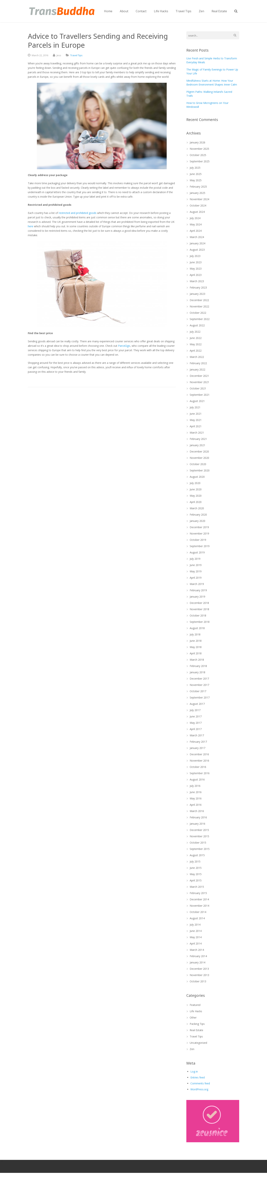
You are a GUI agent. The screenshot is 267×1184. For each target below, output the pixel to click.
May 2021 (196, 420)
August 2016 (197, 779)
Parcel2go (124, 345)
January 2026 (197, 142)
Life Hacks (196, 1011)
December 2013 (199, 968)
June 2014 (196, 931)
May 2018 (196, 647)
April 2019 (196, 577)
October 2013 (198, 981)
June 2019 (196, 565)
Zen (192, 1049)
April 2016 (196, 804)
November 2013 (199, 975)
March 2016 (197, 811)
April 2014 (196, 943)
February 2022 (198, 363)
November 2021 (199, 382)
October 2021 (198, 388)
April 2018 (196, 653)
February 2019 (198, 590)
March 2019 (197, 584)
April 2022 (196, 350)
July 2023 (195, 256)
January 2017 (197, 748)
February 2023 (198, 287)
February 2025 (198, 186)
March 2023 (197, 281)
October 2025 (198, 155)
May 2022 (196, 344)
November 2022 (199, 306)
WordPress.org (199, 1089)
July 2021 (195, 407)
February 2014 (198, 956)
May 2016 (196, 798)
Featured (195, 1005)
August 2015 (197, 855)
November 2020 (199, 458)
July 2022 (195, 331)
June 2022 (196, 338)
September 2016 (200, 773)
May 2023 (196, 268)
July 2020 (195, 483)
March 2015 (197, 886)
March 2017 (197, 735)
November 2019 (199, 533)
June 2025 (196, 174)
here (30, 226)
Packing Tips (197, 1024)
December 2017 (199, 678)
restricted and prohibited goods (77, 213)
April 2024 (196, 230)
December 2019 (199, 527)
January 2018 (197, 672)
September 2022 (200, 319)
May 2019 (196, 571)
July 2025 (195, 167)
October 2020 (198, 464)
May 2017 (196, 722)
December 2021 (199, 376)
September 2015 (200, 849)
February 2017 (198, 741)
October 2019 (198, 540)
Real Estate (196, 1030)
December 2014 (199, 899)
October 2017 (198, 691)
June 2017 (196, 716)
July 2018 (195, 634)
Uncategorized (198, 1042)
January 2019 (197, 596)
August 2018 (197, 628)
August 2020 (197, 476)
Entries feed (197, 1077)
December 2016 (199, 754)
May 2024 (196, 224)
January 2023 (197, 294)
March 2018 (197, 659)
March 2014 (197, 950)
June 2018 (196, 640)
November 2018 (199, 609)
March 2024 (197, 237)
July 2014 (195, 924)
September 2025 (200, 161)
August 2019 (197, 552)
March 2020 (197, 508)
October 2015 (198, 842)
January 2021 (197, 445)
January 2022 (197, 369)
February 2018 (198, 666)
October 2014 (198, 912)
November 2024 (199, 199)
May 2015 (196, 874)
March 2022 (197, 357)
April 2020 (196, 502)
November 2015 (199, 836)
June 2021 (196, 413)
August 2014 (197, 918)
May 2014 (196, 937)
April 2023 (196, 275)
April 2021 (196, 426)
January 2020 (197, 521)
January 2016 (197, 823)
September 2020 (200, 470)
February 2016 (198, 817)
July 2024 (195, 218)
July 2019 (195, 558)
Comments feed (200, 1083)
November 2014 (199, 905)
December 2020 (199, 451)
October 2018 (198, 615)
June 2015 (196, 868)
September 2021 (200, 394)
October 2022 (198, 312)
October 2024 (198, 205)
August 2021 (197, 401)
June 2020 (196, 489)
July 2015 (195, 861)
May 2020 (196, 495)
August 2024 (197, 212)
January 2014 (197, 962)
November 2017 (199, 685)
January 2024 (197, 243)
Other (193, 1017)
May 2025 (196, 180)
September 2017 (200, 697)
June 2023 (196, 262)
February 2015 (198, 893)
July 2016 (195, 786)
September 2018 (200, 622)
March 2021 (197, 432)
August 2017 (197, 704)
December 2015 (199, 830)
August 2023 (197, 249)
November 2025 (199, 148)
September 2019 (200, 546)
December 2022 (199, 300)
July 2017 (195, 710)
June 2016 (196, 792)
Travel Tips (76, 55)
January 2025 (197, 193)
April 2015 (196, 880)
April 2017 (196, 729)
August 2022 (197, 325)
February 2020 (198, 514)
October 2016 (198, 767)
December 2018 (199, 603)
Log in (194, 1071)
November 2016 (199, 760)
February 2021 (198, 439)
